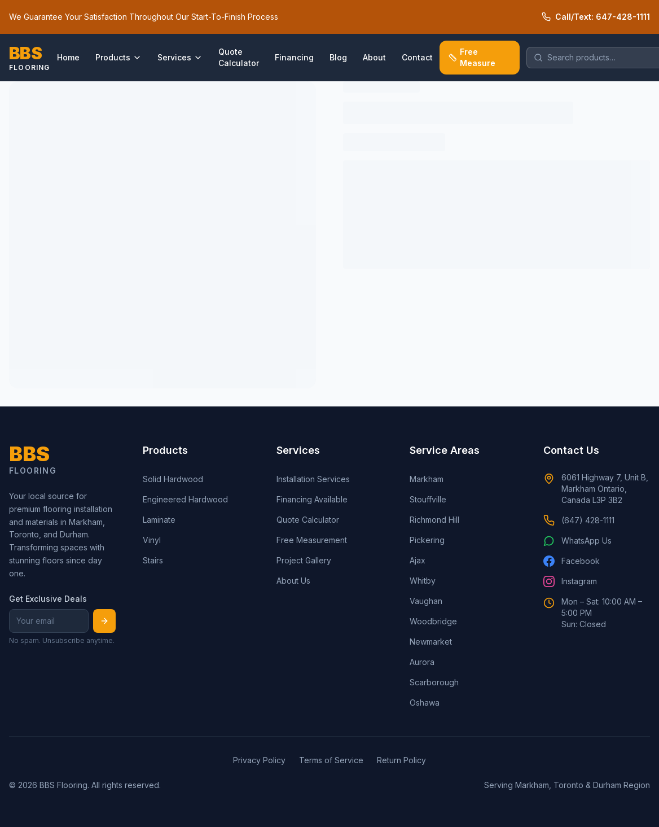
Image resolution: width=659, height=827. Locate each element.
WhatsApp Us (577, 540)
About (374, 57)
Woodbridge (433, 621)
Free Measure (472, 57)
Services (180, 57)
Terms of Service (331, 760)
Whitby (423, 580)
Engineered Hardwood (185, 499)
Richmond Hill (434, 519)
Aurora (422, 662)
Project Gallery (303, 560)
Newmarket (431, 641)
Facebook (571, 561)
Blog (338, 57)
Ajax (417, 560)
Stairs (153, 560)
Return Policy (401, 760)
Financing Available (312, 499)
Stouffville (428, 499)
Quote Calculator (238, 57)
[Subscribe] (104, 621)
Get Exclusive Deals (48, 598)
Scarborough (434, 682)
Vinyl (152, 540)
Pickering (427, 540)
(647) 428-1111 (578, 520)
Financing (294, 57)
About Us (293, 580)
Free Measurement (311, 540)
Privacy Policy (259, 760)
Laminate (159, 519)
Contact (417, 57)
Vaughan (426, 601)
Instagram (570, 581)
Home (68, 57)
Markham (426, 479)
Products (118, 57)
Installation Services (313, 479)
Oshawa (425, 702)
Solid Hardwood (173, 479)
